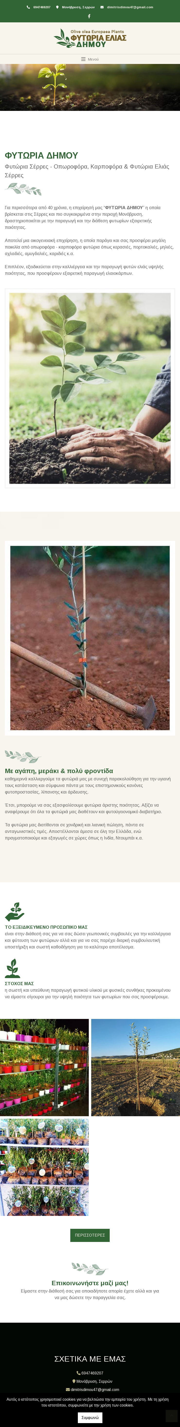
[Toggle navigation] (90, 59)
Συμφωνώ (90, 1418)
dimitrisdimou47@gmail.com (130, 7)
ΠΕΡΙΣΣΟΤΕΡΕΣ (90, 1235)
